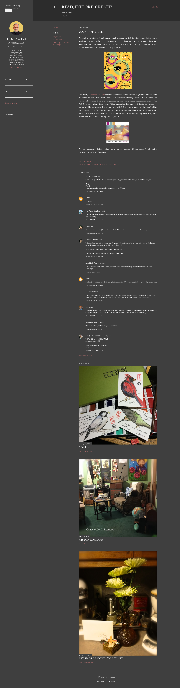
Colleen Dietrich (92, 240)
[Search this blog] (13, 8)
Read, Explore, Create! (87, 7)
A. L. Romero (91, 292)
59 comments (88, 544)
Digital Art (57, 37)
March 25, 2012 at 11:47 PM (94, 204)
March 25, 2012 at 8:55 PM (94, 191)
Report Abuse (11, 103)
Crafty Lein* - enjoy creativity (97, 336)
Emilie (88, 226)
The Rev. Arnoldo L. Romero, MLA (16, 40)
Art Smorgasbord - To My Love (101, 658)
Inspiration (57, 40)
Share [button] (55, 27)
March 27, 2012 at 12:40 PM (95, 257)
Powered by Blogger (106, 677)
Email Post (87, 161)
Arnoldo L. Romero (93, 263)
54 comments (88, 451)
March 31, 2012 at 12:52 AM (94, 350)
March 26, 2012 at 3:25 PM (94, 233)
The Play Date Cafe (96, 94)
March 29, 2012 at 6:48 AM (94, 316)
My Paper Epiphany (93, 211)
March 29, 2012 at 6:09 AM (94, 300)
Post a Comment (85, 356)
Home (64, 16)
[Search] (155, 7)
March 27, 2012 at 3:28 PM (94, 272)
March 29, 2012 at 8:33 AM (94, 329)
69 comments (88, 662)
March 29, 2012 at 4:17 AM (94, 285)
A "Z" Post (85, 447)
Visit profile (16, 68)
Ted (87, 307)
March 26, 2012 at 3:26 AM (94, 220)
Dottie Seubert (92, 176)
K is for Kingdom (91, 539)
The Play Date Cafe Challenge (61, 44)
